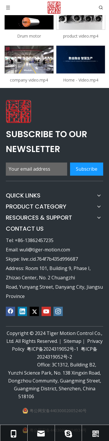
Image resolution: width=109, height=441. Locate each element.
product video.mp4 (80, 36)
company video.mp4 (29, 80)
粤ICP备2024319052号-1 (52, 349)
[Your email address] (36, 169)
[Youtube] (46, 311)
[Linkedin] (22, 311)
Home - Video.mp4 (80, 80)
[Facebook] (10, 311)
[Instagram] (58, 311)
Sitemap (72, 341)
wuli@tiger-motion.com (44, 249)
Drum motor (29, 36)
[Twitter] (34, 311)
